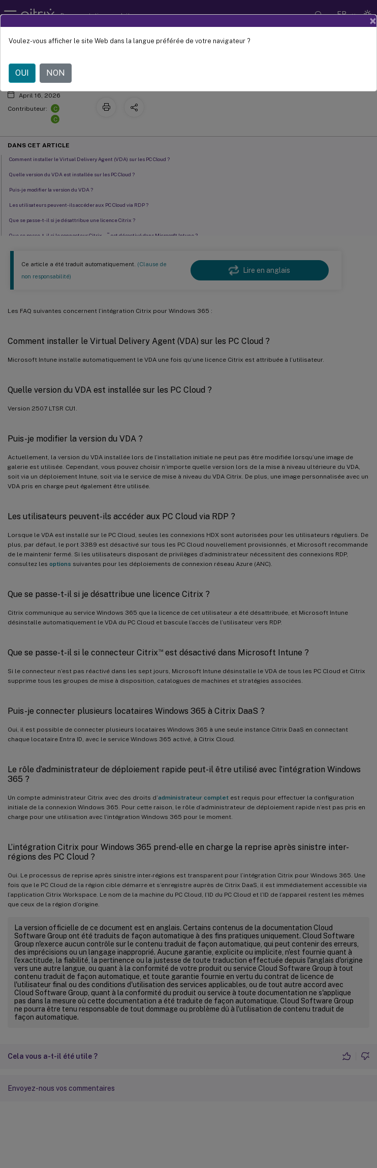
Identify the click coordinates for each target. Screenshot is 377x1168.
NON (55, 73)
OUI (22, 73)
